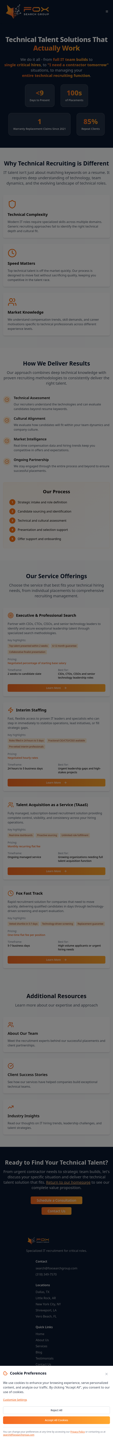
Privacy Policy (77, 1431)
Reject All (56, 1410)
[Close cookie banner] (106, 1374)
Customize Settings (15, 1399)
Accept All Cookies (56, 1420)
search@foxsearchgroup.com (18, 1434)
